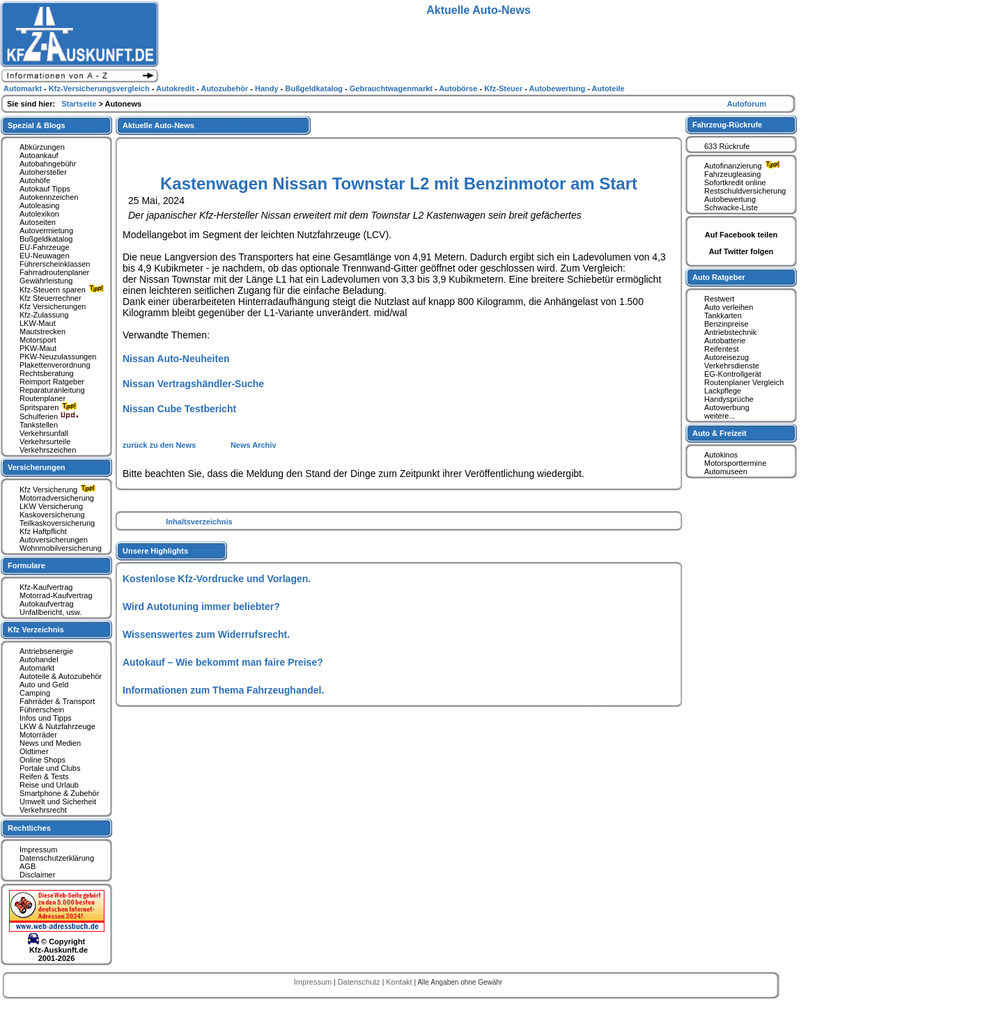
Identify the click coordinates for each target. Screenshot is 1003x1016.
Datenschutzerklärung (57, 858)
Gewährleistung (46, 280)
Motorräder (38, 734)
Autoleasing (40, 205)
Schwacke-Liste (731, 207)
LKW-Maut (38, 323)
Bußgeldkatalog (46, 239)
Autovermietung (46, 230)
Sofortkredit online (735, 182)
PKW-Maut (38, 348)
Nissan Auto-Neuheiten (176, 358)
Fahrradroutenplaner (54, 272)
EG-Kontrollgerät (732, 374)
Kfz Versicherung (59, 489)
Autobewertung (730, 199)
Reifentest (721, 349)
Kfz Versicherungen (53, 306)
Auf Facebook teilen (741, 234)
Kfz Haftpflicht (43, 531)
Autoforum (746, 104)
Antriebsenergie (46, 651)
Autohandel (39, 659)
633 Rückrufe (726, 146)
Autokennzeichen (49, 197)
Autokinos (721, 455)
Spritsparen (50, 407)
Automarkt (37, 668)
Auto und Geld (44, 684)
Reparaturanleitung (52, 390)
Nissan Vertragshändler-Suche (193, 383)
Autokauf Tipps (45, 189)
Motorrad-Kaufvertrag (56, 595)
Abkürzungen (42, 147)
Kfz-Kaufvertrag (46, 587)
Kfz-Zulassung (44, 315)
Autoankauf (39, 155)
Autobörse (459, 88)
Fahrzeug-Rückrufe (727, 124)
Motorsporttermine (735, 463)
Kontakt (400, 982)
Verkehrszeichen (48, 450)
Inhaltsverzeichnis (199, 521)
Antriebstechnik (730, 332)
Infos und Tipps (46, 718)
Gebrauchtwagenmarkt (392, 88)
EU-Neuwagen (45, 255)
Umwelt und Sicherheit (58, 801)
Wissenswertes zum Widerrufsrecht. (206, 634)
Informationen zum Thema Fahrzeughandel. (223, 690)
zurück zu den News (160, 445)
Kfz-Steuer (504, 88)
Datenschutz (360, 982)
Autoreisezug (726, 357)
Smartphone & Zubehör (59, 793)
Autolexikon (39, 214)
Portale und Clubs (50, 768)
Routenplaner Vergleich (744, 382)
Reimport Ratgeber (52, 381)
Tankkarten (723, 315)
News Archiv (254, 445)
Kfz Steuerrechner (50, 298)
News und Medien (50, 743)
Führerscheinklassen (55, 264)
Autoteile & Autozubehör (61, 676)
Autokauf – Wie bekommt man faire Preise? (223, 662)
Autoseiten (38, 222)
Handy (268, 88)
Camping (35, 693)
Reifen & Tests (44, 776)
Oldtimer (34, 751)
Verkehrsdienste (731, 365)
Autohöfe (35, 180)
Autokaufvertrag (47, 604)
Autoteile (608, 88)
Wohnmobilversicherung (61, 548)
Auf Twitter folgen (741, 251)
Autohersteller (43, 172)
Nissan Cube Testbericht (179, 408)
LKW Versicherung (51, 506)
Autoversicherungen (54, 540)
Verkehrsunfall (44, 433)
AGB (28, 866)
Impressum (38, 849)
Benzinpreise (726, 324)
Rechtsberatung (47, 373)
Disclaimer (37, 874)
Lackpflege (722, 390)
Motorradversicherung (57, 498)
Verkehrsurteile (45, 441)
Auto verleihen (728, 307)
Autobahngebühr (48, 163)
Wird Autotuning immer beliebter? (201, 606)
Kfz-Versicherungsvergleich (100, 88)
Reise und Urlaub (49, 785)
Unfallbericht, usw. (50, 612)
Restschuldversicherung (745, 191)
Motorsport (38, 340)
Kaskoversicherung (52, 514)
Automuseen (725, 471)
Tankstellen (39, 425)
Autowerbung (726, 407)
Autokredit (176, 88)
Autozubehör (225, 88)
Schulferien (49, 416)
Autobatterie (724, 340)
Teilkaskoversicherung (57, 523)
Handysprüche (729, 399)
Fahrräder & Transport (57, 701)
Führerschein (42, 709)
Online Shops (42, 760)
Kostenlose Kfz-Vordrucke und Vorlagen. (217, 578)
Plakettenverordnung (55, 365)
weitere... (720, 416)
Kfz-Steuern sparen (63, 290)
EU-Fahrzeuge (45, 247)
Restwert (719, 299)
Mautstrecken (42, 331)
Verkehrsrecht (43, 810)
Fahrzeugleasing (732, 174)
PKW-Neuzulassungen (58, 356)
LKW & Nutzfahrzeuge (57, 726)
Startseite (79, 104)
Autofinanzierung (744, 166)
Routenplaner (42, 398)
